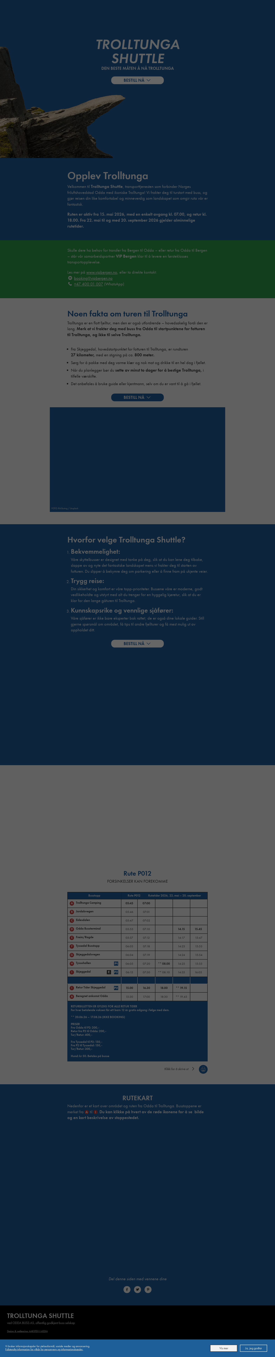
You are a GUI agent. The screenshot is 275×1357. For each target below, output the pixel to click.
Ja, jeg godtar (253, 1348)
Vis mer (223, 1348)
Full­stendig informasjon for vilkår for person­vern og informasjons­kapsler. (44, 1349)
